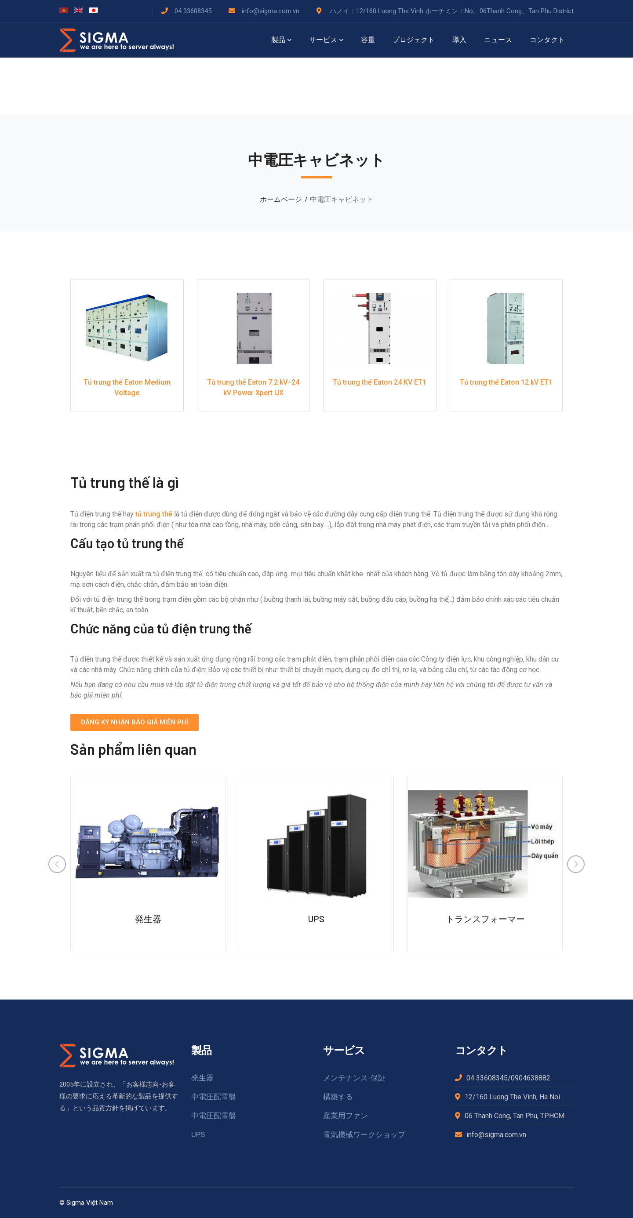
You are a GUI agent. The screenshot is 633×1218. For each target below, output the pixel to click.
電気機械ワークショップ (364, 1134)
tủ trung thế (153, 514)
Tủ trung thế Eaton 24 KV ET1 (379, 382)
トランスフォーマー (485, 918)
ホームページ (281, 199)
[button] (134, 722)
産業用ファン (345, 1115)
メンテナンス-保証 (354, 1077)
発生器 (148, 918)
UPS (316, 918)
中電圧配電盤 (213, 1096)
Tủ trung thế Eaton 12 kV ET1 (506, 382)
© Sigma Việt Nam (86, 1203)
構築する (338, 1096)
